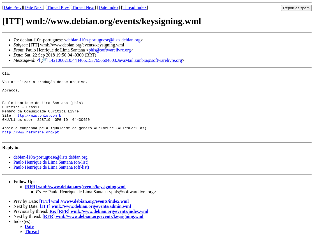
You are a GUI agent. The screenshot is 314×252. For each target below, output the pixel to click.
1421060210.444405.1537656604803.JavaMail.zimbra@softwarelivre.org (115, 60)
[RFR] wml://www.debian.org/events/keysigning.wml (75, 200)
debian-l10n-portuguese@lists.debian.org (103, 39)
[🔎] (43, 60)
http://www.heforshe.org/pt (30, 144)
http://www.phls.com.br (39, 124)
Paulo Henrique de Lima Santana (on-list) (50, 175)
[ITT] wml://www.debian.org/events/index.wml (84, 214)
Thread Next (83, 7)
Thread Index (135, 7)
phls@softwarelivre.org (110, 50)
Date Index (109, 7)
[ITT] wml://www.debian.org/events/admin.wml (85, 219)
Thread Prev (58, 7)
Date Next (34, 7)
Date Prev (13, 7)
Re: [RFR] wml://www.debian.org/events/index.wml (98, 224)
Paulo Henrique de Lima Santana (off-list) (51, 180)
